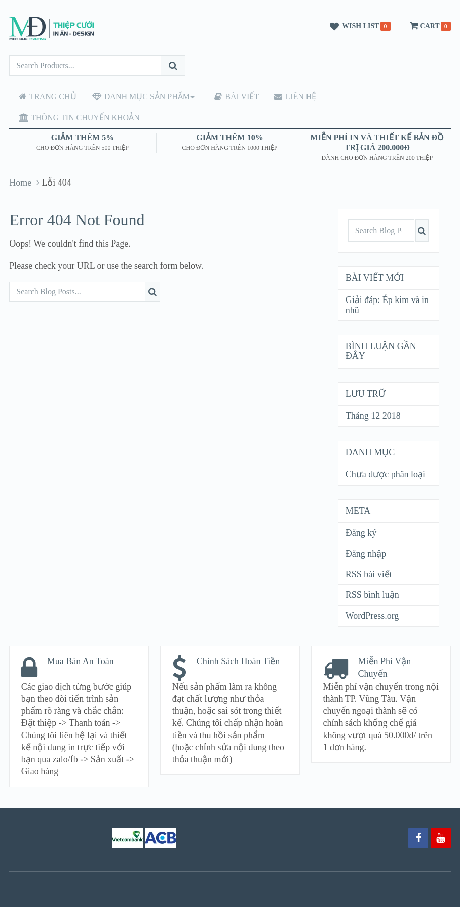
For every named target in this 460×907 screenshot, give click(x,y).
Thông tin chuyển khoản (374, 96)
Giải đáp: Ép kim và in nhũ (387, 284)
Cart (424, 26)
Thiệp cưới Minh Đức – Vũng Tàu (165, 895)
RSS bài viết (369, 553)
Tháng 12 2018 (373, 395)
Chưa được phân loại (385, 453)
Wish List (352, 26)
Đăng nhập (366, 532)
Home (20, 161)
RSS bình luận (372, 574)
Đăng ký (361, 512)
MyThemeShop (323, 895)
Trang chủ (43, 96)
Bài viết (226, 96)
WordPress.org (372, 594)
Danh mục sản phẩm (133, 96)
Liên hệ (281, 96)
